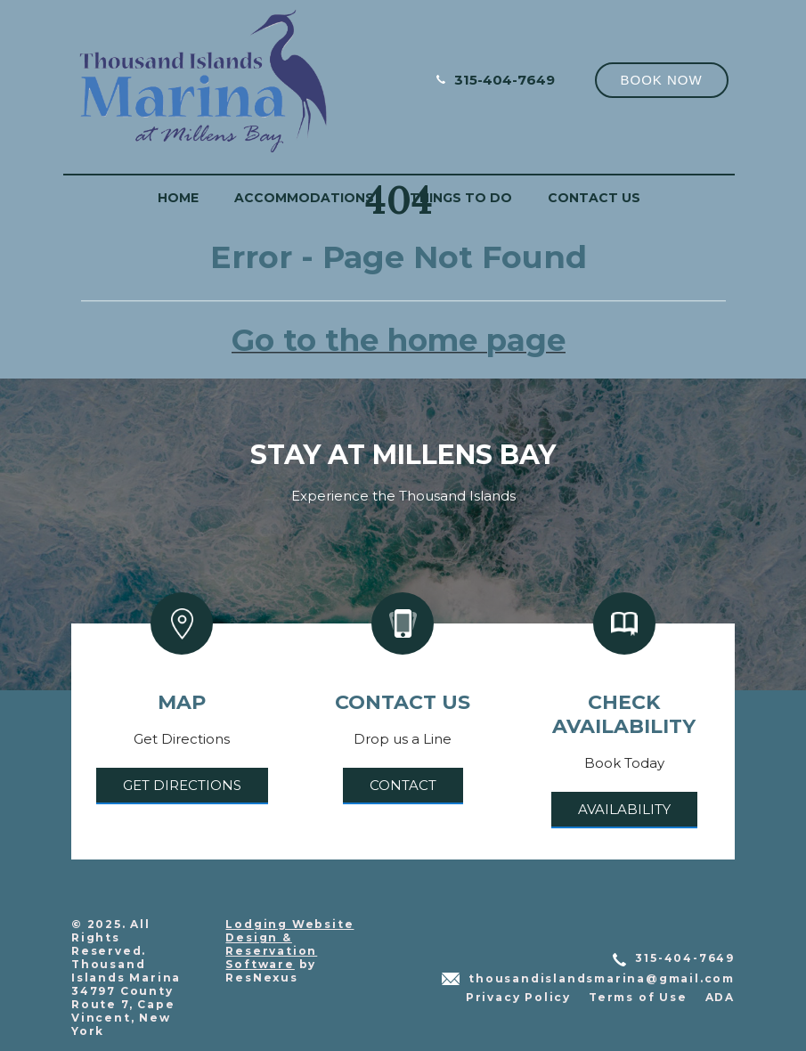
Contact (403, 785)
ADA (720, 997)
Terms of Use (638, 997)
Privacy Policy (518, 997)
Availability (624, 809)
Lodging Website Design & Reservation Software (289, 944)
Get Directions (182, 785)
